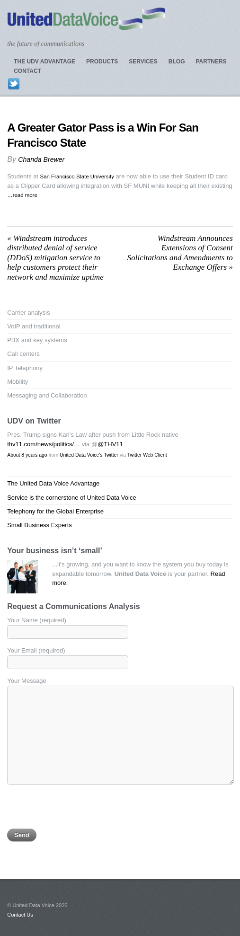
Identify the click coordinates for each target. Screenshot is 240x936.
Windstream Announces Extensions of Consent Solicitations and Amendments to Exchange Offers (180, 253)
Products (102, 61)
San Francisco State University (77, 176)
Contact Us (20, 915)
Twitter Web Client (147, 455)
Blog (177, 61)
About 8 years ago (27, 455)
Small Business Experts (39, 525)
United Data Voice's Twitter (89, 455)
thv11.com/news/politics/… (43, 444)
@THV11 (110, 444)
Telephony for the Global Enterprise (55, 511)
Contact (27, 71)
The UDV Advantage (44, 61)
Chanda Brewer (41, 159)
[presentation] (79, 810)
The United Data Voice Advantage (53, 483)
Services (143, 61)
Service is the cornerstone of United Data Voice (71, 497)
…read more (22, 195)
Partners (211, 61)
